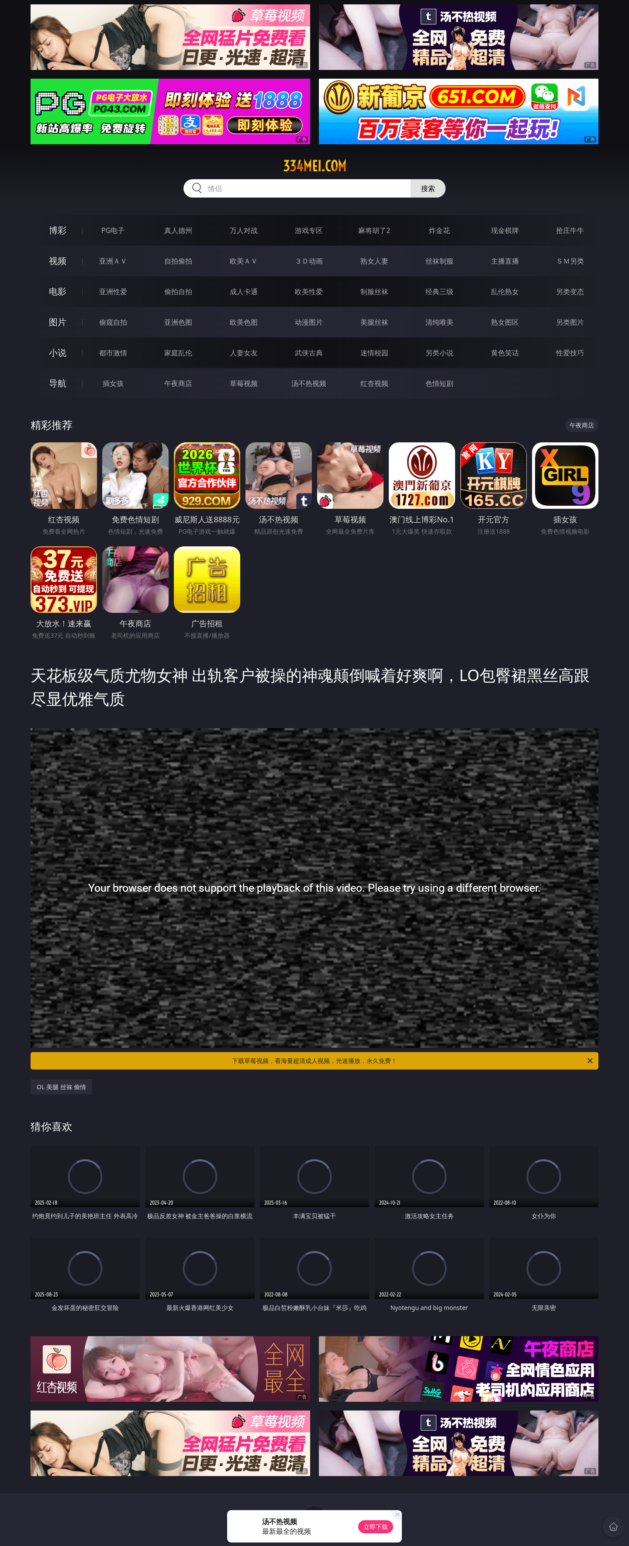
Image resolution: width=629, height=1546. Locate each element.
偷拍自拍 (178, 291)
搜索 (428, 188)
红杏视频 (374, 383)
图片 (57, 322)
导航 (57, 383)
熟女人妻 (374, 261)
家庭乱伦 (178, 353)
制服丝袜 (374, 291)
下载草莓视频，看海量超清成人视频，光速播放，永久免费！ (413, 1061)
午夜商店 (178, 383)
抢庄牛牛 (570, 230)
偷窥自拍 (113, 322)
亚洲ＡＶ (113, 261)
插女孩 (113, 383)
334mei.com (314, 166)
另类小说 (439, 353)
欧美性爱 (309, 291)
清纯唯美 (439, 322)
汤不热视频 (308, 383)
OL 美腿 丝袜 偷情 (61, 1087)
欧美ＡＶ (244, 261)
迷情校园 (374, 353)
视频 (57, 261)
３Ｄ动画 (309, 261)
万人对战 (244, 230)
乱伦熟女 (505, 291)
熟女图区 (505, 322)
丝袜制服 (439, 261)
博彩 (57, 230)
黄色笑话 (505, 353)
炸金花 (439, 230)
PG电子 (112, 230)
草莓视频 (244, 383)
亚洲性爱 (113, 291)
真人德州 (178, 230)
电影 (57, 291)
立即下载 (375, 1526)
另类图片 (570, 322)
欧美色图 (244, 322)
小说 (57, 352)
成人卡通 (244, 291)
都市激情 (113, 353)
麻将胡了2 (374, 230)
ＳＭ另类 (570, 261)
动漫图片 (309, 322)
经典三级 (439, 291)
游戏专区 (309, 230)
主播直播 (505, 261)
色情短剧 (439, 383)
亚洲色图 (178, 322)
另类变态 (570, 291)
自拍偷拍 (178, 261)
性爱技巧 (570, 353)
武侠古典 (309, 353)
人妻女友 (244, 353)
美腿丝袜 (374, 322)
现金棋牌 (505, 230)
